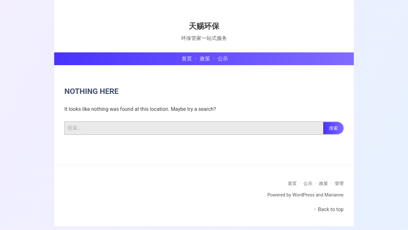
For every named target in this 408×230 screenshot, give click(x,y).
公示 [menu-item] (223, 59)
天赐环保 (204, 26)
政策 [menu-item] (205, 59)
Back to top (328, 209)
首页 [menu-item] (187, 59)
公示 (307, 183)
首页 (292, 183)
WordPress (303, 195)
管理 (339, 183)
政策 (323, 183)
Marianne (334, 195)
